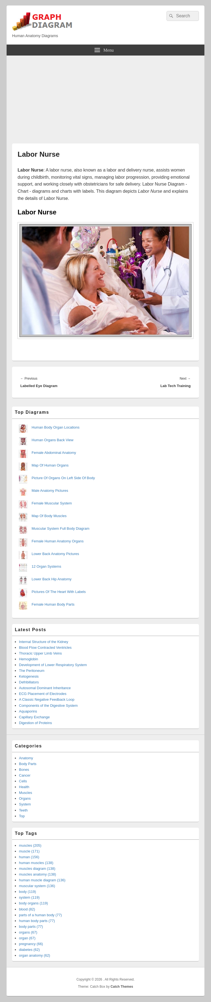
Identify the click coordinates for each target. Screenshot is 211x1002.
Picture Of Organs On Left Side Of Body (63, 478)
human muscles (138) (36, 863)
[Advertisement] (105, 96)
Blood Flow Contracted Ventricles (45, 647)
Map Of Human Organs (50, 465)
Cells (23, 781)
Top (22, 816)
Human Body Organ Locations (55, 427)
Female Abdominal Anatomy (54, 453)
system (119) (29, 897)
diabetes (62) (29, 950)
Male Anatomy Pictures (50, 490)
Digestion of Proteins (35, 723)
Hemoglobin (28, 659)
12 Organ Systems (46, 566)
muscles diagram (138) (37, 868)
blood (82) (27, 909)
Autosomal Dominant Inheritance (45, 688)
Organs (25, 798)
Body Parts (28, 764)
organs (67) (28, 932)
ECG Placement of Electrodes (42, 694)
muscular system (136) (37, 886)
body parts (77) (31, 926)
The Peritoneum (32, 671)
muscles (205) (30, 845)
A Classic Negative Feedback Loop (46, 699)
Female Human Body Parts (53, 604)
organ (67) (27, 938)
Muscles (25, 793)
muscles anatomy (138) (37, 874)
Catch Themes (121, 987)
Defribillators (29, 682)
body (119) (27, 892)
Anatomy (26, 758)
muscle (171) (29, 851)
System (25, 804)
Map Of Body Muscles (49, 516)
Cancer (24, 775)
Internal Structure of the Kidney (43, 642)
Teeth (23, 810)
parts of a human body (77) (40, 915)
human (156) (29, 857)
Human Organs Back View (52, 440)
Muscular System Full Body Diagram (60, 528)
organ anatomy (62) (34, 955)
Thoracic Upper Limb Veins (40, 653)
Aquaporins (28, 711)
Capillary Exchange (34, 717)
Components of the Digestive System (48, 705)
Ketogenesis (29, 676)
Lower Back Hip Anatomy (51, 579)
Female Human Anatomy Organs (58, 541)
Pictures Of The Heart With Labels (59, 592)
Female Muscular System (52, 503)
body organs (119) (33, 903)
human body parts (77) (37, 921)
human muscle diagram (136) (42, 880)
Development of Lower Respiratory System (53, 665)
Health (24, 787)
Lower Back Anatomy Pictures (55, 554)
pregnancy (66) (31, 944)
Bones (24, 770)
